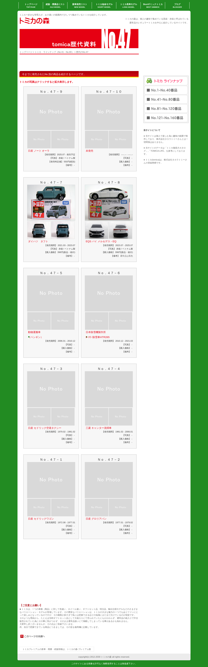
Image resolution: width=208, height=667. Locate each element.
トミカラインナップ (166, 81)
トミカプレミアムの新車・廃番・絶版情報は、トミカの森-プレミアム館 (56, 649)
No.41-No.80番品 (166, 99)
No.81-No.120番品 (166, 108)
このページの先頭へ (32, 636)
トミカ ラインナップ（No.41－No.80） (54, 52)
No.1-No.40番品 (166, 90)
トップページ (26, 52)
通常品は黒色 (126, 256)
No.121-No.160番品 (166, 117)
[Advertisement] (65, 63)
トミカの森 (57, 20)
